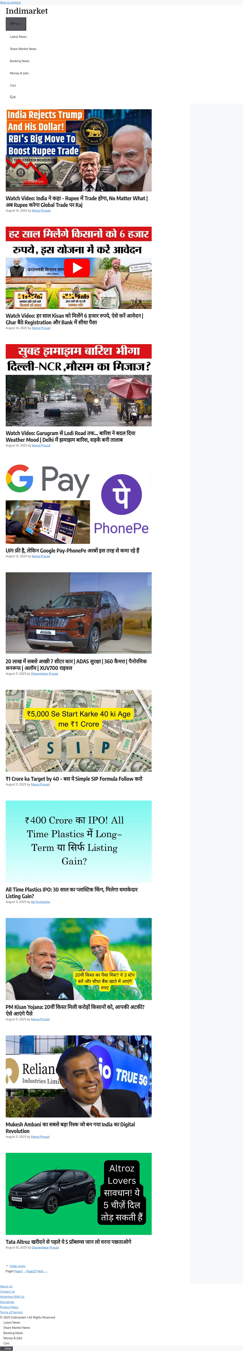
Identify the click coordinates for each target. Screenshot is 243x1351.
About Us (6, 1286)
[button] (13, 97)
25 (31, 1271)
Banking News (19, 61)
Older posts (17, 1266)
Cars (13, 85)
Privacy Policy (9, 1307)
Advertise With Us (12, 1297)
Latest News (18, 37)
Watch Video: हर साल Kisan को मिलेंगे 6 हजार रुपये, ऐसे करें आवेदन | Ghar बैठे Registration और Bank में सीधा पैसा (74, 318)
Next (42, 1271)
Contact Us (7, 1291)
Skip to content (10, 2)
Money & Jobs (19, 73)
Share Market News (23, 49)
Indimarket (27, 11)
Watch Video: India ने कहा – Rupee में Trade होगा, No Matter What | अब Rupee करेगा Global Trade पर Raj (77, 201)
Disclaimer (7, 1302)
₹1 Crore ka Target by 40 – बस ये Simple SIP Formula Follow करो (74, 778)
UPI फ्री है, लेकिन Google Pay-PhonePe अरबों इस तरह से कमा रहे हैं (72, 550)
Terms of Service (11, 1312)
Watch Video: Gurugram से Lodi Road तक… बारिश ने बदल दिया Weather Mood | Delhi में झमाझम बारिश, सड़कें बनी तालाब (70, 436)
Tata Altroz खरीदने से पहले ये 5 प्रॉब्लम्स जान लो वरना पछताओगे (68, 1241)
